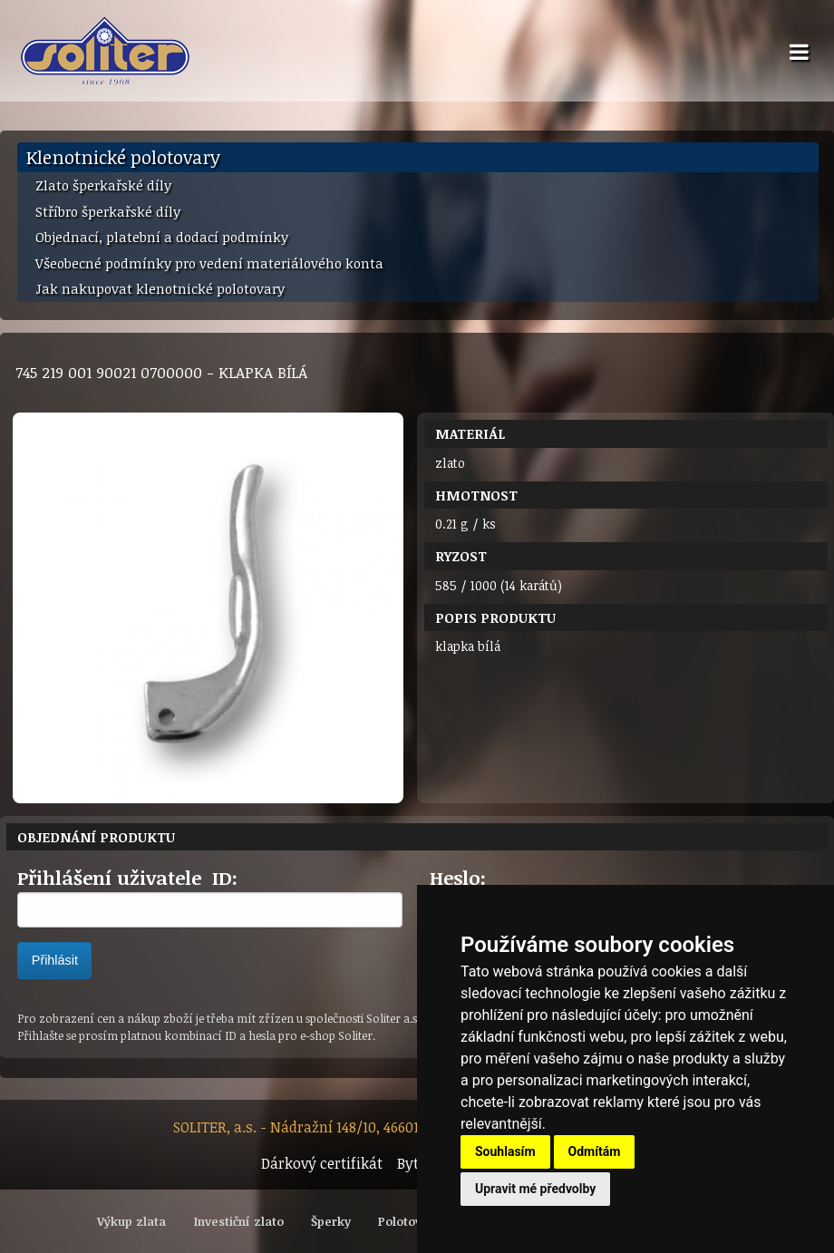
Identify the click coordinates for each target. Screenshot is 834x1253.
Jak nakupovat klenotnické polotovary (160, 288)
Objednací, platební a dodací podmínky (161, 237)
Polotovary (409, 1221)
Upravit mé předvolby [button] (535, 1188)
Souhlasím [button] (505, 1151)
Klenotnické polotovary (123, 157)
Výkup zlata (131, 1221)
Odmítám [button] (594, 1151)
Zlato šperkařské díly (103, 185)
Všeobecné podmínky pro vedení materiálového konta (209, 263)
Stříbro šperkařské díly (107, 211)
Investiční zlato (239, 1221)
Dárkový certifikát (322, 1163)
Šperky (331, 1221)
